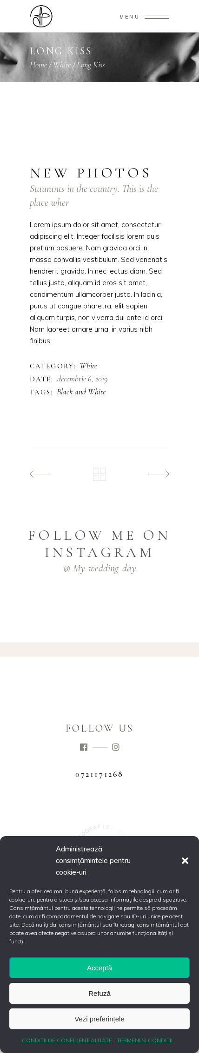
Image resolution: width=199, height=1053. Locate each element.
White (62, 64)
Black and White (81, 392)
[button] (185, 860)
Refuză (99, 993)
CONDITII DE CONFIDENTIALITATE (67, 1040)
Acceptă (99, 968)
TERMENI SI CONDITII (144, 1040)
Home (38, 64)
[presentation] (54, 135)
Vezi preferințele (99, 1019)
